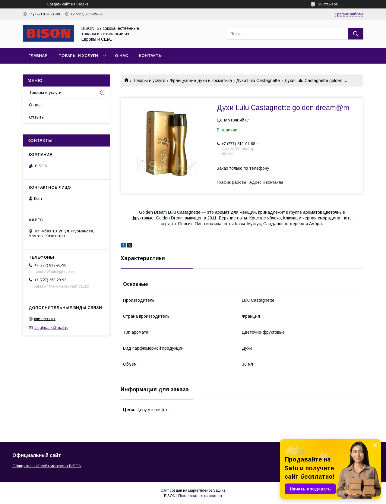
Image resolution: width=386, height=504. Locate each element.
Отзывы (37, 117)
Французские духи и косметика (201, 80)
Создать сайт (58, 4)
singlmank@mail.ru (51, 327)
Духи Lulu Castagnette (258, 80)
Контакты (151, 55)
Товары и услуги (78, 55)
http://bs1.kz (44, 319)
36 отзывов (328, 4)
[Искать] (355, 33)
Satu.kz (219, 490)
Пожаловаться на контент (200, 496)
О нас (121, 55)
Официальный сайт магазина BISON (46, 466)
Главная (38, 55)
